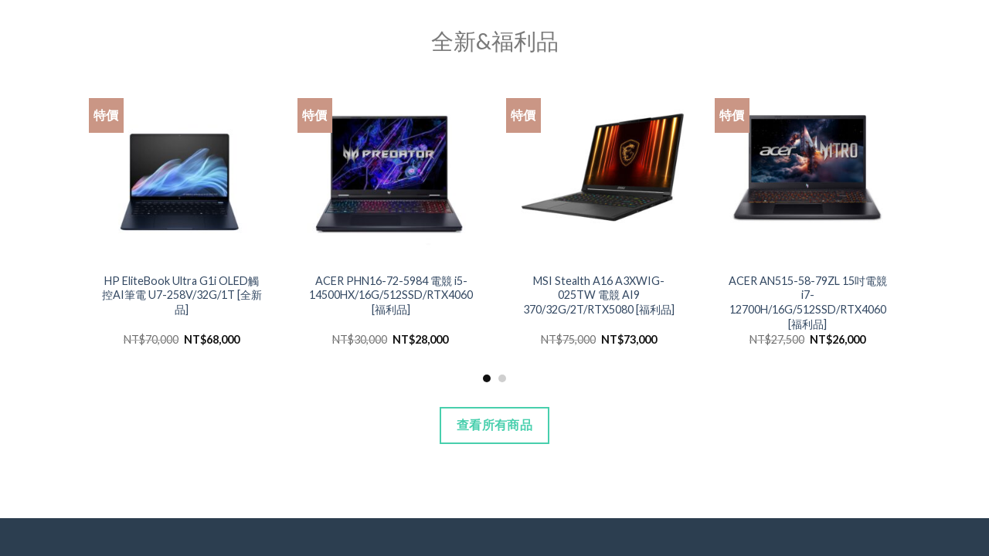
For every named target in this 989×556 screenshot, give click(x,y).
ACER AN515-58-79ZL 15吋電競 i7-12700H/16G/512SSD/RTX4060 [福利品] (808, 302)
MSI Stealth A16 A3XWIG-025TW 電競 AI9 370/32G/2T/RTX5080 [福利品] (599, 295)
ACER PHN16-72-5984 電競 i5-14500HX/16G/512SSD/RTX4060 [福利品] (391, 295)
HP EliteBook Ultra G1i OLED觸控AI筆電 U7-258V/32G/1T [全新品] (182, 295)
